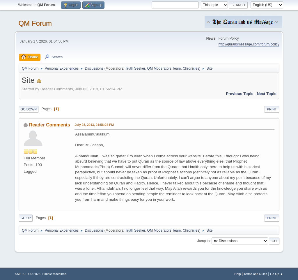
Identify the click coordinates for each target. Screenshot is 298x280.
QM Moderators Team (164, 68)
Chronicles (191, 68)
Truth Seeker (135, 68)
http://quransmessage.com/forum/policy (249, 44)
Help (237, 274)
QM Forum (35, 23)
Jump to (203, 241)
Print (272, 109)
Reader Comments (49, 124)
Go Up (25, 218)
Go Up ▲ (276, 274)
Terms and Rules (255, 274)
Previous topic (239, 93)
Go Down (28, 109)
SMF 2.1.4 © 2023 (27, 274)
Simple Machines (54, 274)
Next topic (266, 93)
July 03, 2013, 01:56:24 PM (94, 124)
